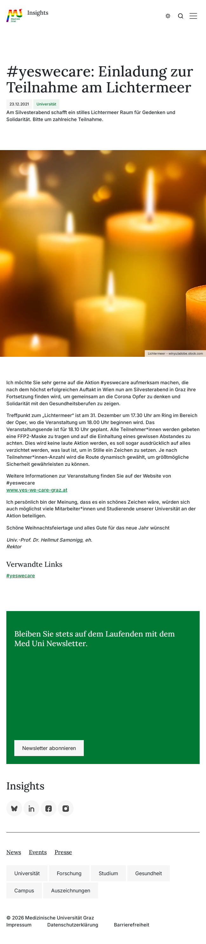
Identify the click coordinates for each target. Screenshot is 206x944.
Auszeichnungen (70, 890)
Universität (27, 873)
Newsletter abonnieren (49, 748)
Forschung (69, 873)
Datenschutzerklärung (72, 925)
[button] (168, 15)
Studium (108, 873)
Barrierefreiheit (131, 925)
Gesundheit (148, 873)
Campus (24, 890)
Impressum (18, 925)
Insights (37, 12)
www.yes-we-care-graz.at (36, 490)
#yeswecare (20, 576)
